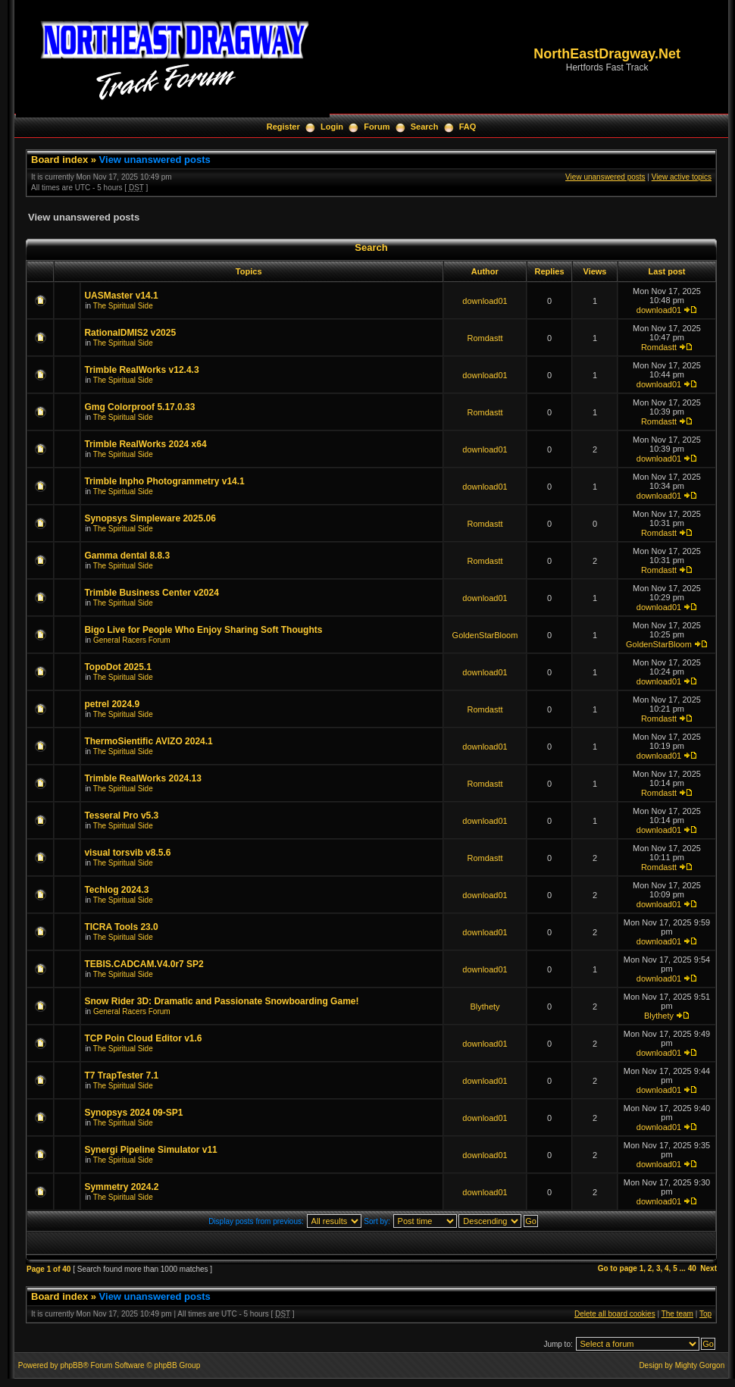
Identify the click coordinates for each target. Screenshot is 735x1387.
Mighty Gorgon (700, 1365)
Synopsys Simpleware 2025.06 (149, 518)
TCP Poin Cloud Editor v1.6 (143, 1038)
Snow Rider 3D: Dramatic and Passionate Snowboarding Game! (221, 1001)
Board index (59, 159)
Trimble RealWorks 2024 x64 (145, 444)
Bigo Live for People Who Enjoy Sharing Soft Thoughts (203, 630)
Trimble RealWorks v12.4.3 (141, 370)
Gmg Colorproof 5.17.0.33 (139, 407)
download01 (484, 300)
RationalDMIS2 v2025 (130, 332)
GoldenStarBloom (485, 635)
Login (332, 126)
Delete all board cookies (614, 1314)
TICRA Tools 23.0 (121, 927)
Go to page (617, 1268)
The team (677, 1314)
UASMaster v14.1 (121, 295)
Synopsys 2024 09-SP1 (133, 1112)
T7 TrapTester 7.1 (121, 1075)
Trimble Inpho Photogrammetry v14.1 (164, 481)
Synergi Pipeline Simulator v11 (150, 1149)
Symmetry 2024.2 (121, 1187)
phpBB (71, 1365)
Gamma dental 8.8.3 (127, 555)
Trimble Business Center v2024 (151, 592)
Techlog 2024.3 (116, 889)
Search (425, 126)
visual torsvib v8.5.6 (127, 852)
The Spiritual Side (123, 306)
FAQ (468, 126)
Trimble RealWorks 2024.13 (143, 778)
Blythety (484, 1006)
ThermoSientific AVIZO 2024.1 (148, 741)
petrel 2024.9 (111, 704)
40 (692, 1268)
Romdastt (484, 338)
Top (705, 1314)
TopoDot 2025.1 (117, 667)
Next (708, 1268)
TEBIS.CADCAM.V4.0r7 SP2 (143, 964)
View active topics (682, 177)
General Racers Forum (131, 640)
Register (283, 126)
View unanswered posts (155, 159)
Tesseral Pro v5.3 (121, 815)
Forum (376, 126)
